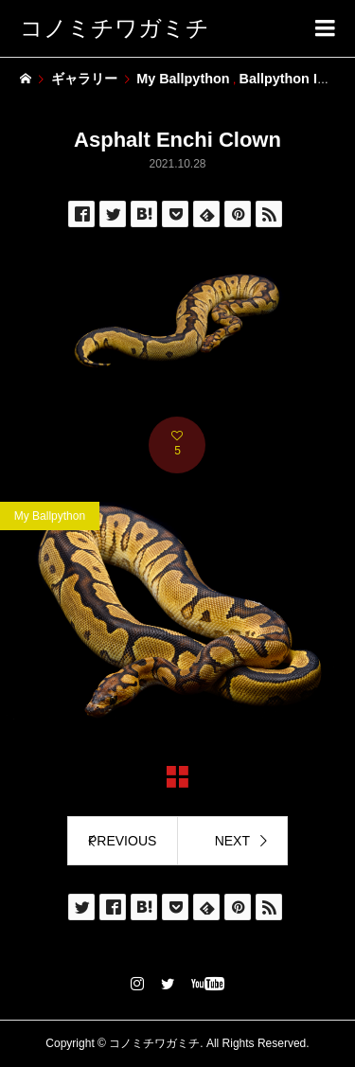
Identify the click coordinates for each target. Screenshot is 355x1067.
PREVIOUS (122, 840)
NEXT (232, 840)
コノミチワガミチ (114, 28)
